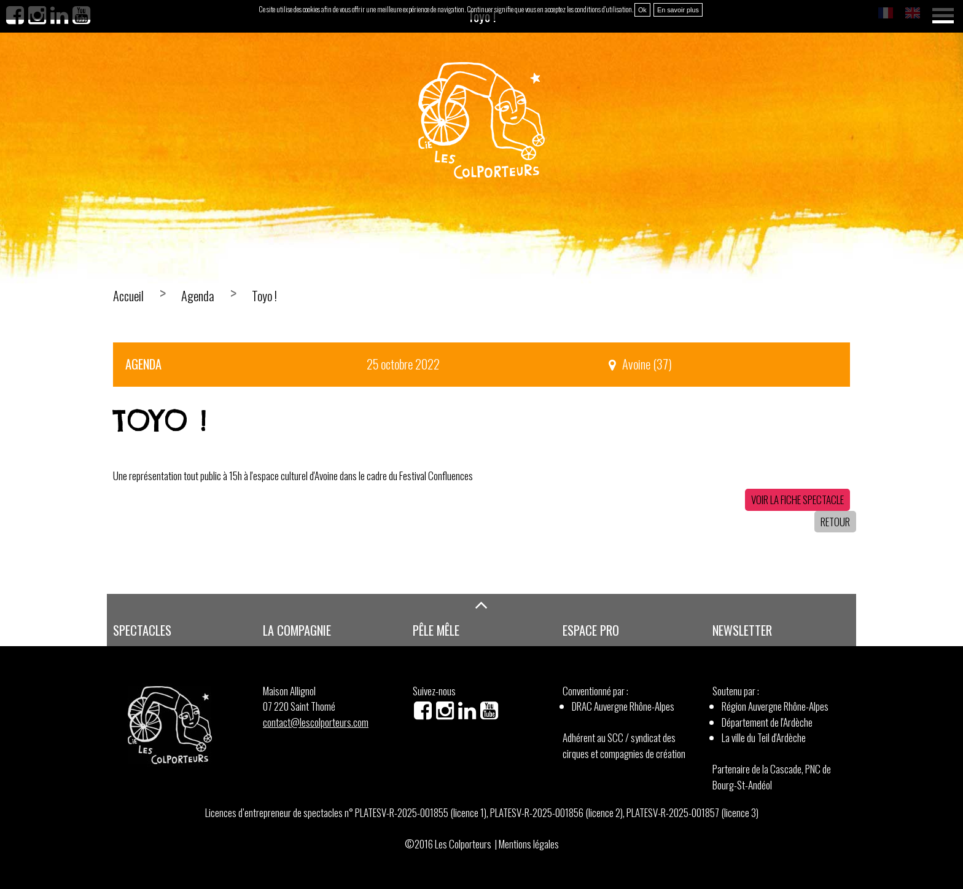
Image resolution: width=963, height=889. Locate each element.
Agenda (197, 295)
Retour (835, 521)
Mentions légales (529, 843)
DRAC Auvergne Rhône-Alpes (623, 706)
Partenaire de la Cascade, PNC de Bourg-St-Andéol (771, 776)
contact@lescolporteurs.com (315, 722)
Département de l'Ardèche (767, 722)
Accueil (128, 295)
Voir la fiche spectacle (797, 499)
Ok (642, 10)
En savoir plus (678, 10)
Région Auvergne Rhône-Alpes (775, 706)
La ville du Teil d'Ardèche (764, 737)
